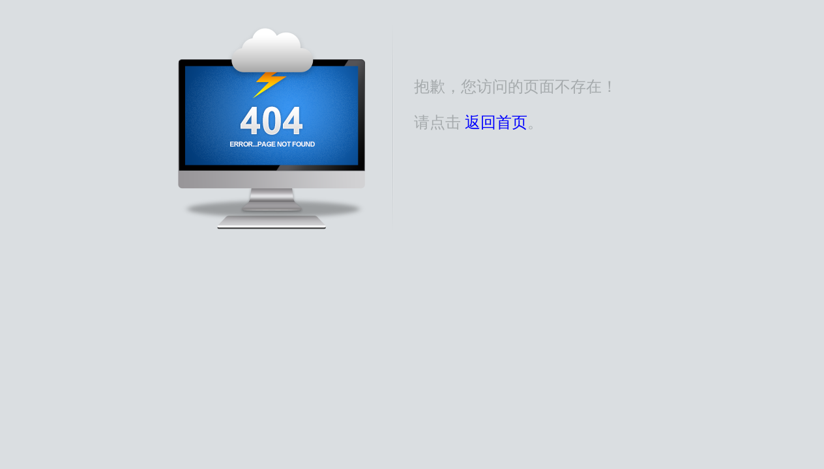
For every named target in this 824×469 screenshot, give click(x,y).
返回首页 (496, 122)
